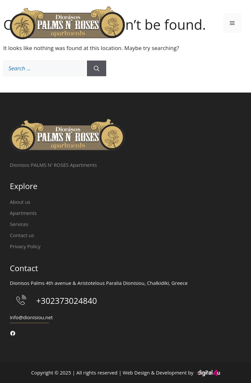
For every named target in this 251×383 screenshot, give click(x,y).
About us (20, 202)
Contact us (22, 235)
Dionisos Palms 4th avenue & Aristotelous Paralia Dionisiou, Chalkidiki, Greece (99, 283)
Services (19, 224)
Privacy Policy (25, 246)
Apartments (23, 213)
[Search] (96, 68)
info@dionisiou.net (31, 317)
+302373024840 (66, 300)
